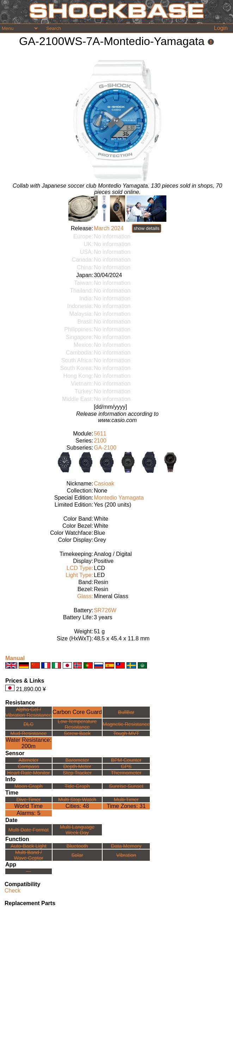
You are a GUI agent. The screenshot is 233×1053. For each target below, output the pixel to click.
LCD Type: (80, 568)
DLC (28, 724)
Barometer (77, 760)
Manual (15, 658)
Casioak (104, 484)
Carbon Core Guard (77, 712)
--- (28, 871)
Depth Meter (77, 766)
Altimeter (28, 760)
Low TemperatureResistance (77, 724)
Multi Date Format (28, 830)
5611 (100, 434)
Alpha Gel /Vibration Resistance (28, 712)
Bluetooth (77, 846)
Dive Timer (28, 799)
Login (221, 28)
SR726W (105, 610)
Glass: (85, 596)
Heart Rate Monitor (28, 773)
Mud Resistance (28, 733)
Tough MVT (126, 733)
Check (12, 891)
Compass (28, 766)
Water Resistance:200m (28, 743)
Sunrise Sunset (126, 786)
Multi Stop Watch (77, 799)
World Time (28, 806)
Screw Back (77, 733)
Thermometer (126, 773)
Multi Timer (126, 799)
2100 (100, 441)
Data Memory (126, 846)
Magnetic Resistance (126, 724)
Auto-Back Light (29, 846)
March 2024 (109, 228)
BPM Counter (126, 760)
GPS (126, 766)
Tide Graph (77, 786)
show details (146, 228)
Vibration (126, 855)
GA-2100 (105, 448)
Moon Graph (28, 786)
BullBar (126, 712)
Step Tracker (77, 773)
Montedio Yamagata (119, 498)
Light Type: (79, 575)
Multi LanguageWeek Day (77, 829)
